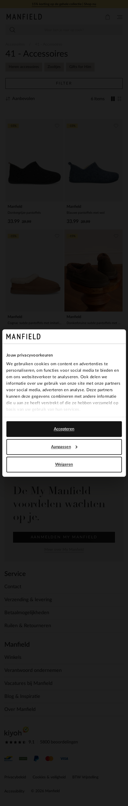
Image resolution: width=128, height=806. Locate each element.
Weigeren (64, 464)
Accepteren (64, 429)
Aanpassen (64, 447)
